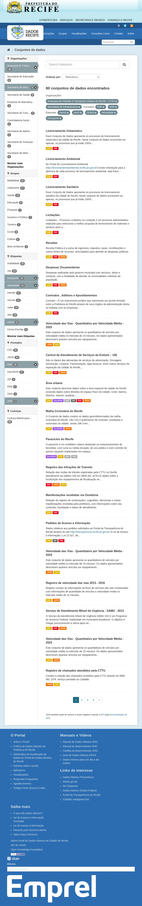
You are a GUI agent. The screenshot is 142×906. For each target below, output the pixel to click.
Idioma (11, 864)
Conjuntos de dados (30, 50)
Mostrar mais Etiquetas (21, 336)
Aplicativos (19, 770)
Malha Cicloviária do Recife (64, 411)
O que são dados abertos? (28, 813)
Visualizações (79, 33)
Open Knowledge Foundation (27, 849)
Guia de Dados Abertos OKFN (79, 755)
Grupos (63, 33)
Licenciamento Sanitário (62, 186)
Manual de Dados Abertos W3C (80, 741)
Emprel (51, 888)
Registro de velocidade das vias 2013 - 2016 (75, 582)
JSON (62, 257)
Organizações (46, 33)
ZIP (73, 400)
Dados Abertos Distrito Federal (80, 790)
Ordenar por (53, 77)
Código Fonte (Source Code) (29, 788)
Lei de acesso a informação (28, 825)
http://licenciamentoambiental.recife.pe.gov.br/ (72, 167)
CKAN (13, 858)
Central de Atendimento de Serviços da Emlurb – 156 (81, 355)
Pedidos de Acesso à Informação (68, 523)
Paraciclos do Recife (60, 439)
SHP (67, 400)
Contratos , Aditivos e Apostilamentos (71, 295)
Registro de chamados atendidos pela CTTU (75, 670)
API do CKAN (18, 845)
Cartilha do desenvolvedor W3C (80, 750)
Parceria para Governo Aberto (29, 830)
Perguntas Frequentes (25, 779)
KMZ (67, 457)
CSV (49, 148)
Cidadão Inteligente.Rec (76, 799)
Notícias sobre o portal (25, 765)
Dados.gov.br (70, 781)
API (102, 714)
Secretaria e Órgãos (90, 20)
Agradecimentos (22, 783)
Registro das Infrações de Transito (69, 467)
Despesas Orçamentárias (63, 267)
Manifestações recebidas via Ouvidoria (72, 495)
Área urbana (54, 383)
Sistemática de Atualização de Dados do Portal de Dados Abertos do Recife (32, 758)
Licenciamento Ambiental (63, 158)
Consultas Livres (100, 33)
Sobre (131, 33)
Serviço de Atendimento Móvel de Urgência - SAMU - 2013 (85, 610)
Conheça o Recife (120, 20)
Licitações (53, 215)
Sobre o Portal (21, 741)
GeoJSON (58, 400)
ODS (74, 457)
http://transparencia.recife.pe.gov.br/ (90, 531)
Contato (118, 33)
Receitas (52, 242)
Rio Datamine (70, 786)
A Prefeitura (48, 20)
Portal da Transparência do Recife (81, 794)
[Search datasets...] (83, 65)
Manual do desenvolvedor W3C (80, 746)
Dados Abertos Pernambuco (78, 777)
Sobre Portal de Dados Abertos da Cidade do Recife (39, 840)
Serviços (66, 20)
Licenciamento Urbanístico (64, 130)
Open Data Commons (25, 834)
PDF (55, 148)
